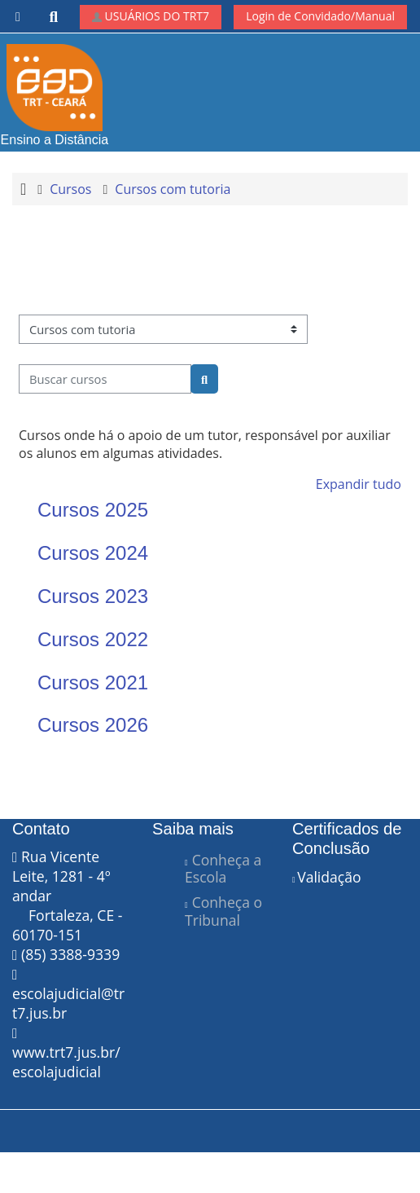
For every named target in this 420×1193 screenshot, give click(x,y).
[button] (54, 17)
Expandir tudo (358, 484)
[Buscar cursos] (105, 379)
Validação (329, 877)
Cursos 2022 (92, 639)
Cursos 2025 (92, 510)
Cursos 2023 (92, 596)
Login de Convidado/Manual (320, 16)
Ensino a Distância (55, 95)
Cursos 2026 (92, 725)
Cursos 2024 (92, 553)
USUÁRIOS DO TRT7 (150, 16)
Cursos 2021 (92, 682)
